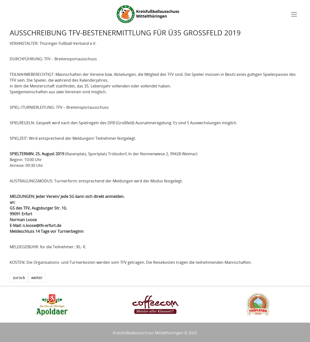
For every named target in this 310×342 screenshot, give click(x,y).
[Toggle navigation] (294, 14)
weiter (37, 277)
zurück (19, 277)
